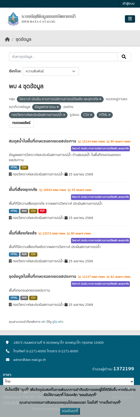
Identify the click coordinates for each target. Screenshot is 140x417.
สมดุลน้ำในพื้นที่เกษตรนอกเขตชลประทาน (43, 141)
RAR (24, 211)
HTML (14, 168)
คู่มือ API (57, 322)
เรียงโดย (15, 71)
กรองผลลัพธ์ (21, 123)
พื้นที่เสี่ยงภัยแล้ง (23, 233)
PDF (42, 211)
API (43, 322)
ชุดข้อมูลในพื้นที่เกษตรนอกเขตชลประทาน (43, 276)
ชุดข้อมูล (23, 39)
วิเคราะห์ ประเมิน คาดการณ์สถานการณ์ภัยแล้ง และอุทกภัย (100, 148)
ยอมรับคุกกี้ (70, 411)
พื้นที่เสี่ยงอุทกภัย (23, 189)
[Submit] (124, 56)
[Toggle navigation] (130, 19)
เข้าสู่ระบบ (128, 3)
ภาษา (7, 374)
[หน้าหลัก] (7, 39)
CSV (24, 168)
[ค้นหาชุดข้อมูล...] (63, 56)
